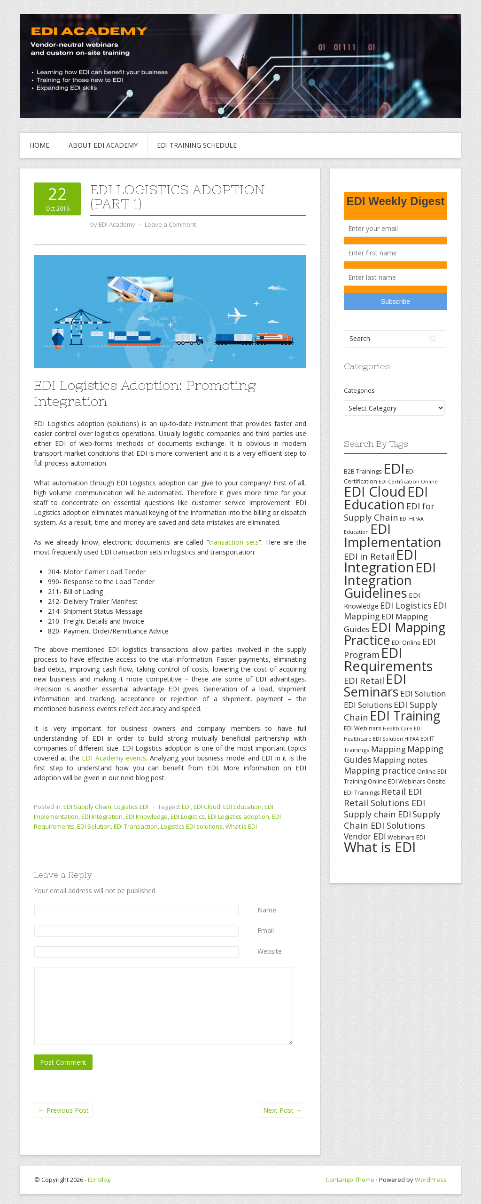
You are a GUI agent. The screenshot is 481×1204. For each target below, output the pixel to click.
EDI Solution (94, 826)
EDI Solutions (368, 705)
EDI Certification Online (408, 481)
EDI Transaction (136, 826)
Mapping (388, 749)
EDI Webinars (362, 728)
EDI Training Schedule (197, 145)
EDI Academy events (114, 757)
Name (266, 909)
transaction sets (234, 542)
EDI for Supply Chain (389, 511)
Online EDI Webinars (397, 781)
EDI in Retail (369, 556)
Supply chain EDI (377, 814)
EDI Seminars (375, 685)
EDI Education (242, 806)
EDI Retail (364, 680)
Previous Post (63, 1110)
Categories (359, 390)
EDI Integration (102, 816)
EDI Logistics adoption (238, 816)
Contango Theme (350, 1179)
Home (39, 145)
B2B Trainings (363, 471)
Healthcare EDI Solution (373, 739)
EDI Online (406, 642)
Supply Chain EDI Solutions (392, 819)
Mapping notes (400, 759)
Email (265, 930)
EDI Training (405, 715)
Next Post (282, 1110)
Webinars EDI (406, 837)
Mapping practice (380, 770)
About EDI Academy (103, 145)
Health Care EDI (402, 728)
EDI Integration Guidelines (390, 580)
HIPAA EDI (416, 739)
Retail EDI (401, 791)
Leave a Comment (170, 224)
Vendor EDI (365, 836)
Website (269, 951)
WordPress (431, 1179)
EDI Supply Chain (87, 806)
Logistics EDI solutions (192, 826)
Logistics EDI (131, 806)
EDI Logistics (188, 816)
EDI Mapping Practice (394, 633)
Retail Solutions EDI (384, 802)
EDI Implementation (393, 535)
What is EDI (241, 826)
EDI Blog (99, 1179)
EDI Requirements (388, 659)
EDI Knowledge (146, 816)
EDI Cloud (207, 806)
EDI (186, 806)
